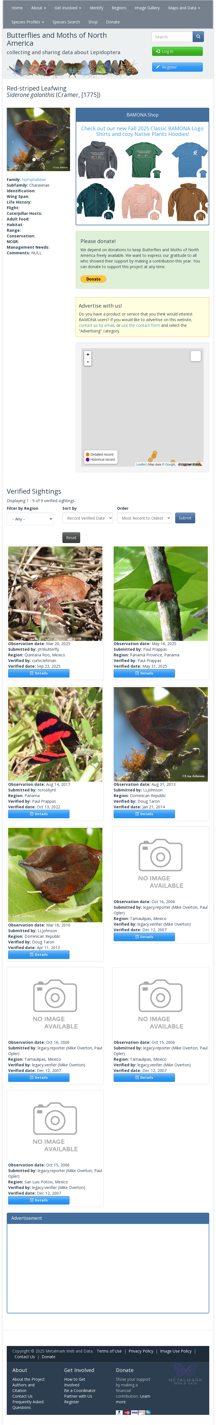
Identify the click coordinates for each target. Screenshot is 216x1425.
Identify (96, 7)
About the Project (28, 1379)
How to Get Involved (74, 1382)
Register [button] (166, 67)
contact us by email (96, 325)
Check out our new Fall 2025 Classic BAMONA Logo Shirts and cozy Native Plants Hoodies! (142, 131)
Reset (71, 537)
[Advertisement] (108, 1267)
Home (17, 7)
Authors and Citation (23, 1387)
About (38, 7)
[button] (11, 139)
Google (170, 464)
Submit (185, 517)
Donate (113, 22)
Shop (93, 22)
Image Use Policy (176, 1351)
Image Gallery (147, 7)
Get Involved (68, 7)
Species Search (66, 22)
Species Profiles (28, 22)
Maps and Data (184, 7)
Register (71, 1401)
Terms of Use (109, 1351)
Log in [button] (164, 51)
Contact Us (25, 1356)
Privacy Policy (141, 1351)
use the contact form (141, 325)
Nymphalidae (34, 179)
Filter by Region (22, 508)
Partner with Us (78, 1396)
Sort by (69, 508)
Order (123, 508)
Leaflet (141, 464)
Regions (119, 7)
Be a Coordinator (80, 1390)
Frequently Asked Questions (28, 1404)
